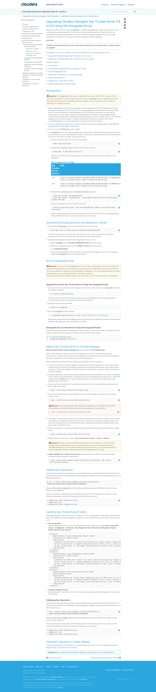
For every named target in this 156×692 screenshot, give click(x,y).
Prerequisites (53, 65)
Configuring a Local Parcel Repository (30, 84)
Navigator (83, 651)
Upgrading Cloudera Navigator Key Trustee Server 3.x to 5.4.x (69, 56)
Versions (99, 651)
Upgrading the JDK (28, 31)
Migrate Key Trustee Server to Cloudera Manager (65, 74)
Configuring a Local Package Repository (31, 80)
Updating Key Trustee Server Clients (61, 80)
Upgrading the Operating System (32, 33)
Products (105, 4)
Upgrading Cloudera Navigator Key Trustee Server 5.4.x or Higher (71, 59)
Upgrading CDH (27, 38)
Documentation (72, 665)
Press (63, 665)
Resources (39, 665)
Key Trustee (60, 651)
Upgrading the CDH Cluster (67, 110)
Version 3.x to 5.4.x (32, 51)
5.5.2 (93, 239)
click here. (83, 678)
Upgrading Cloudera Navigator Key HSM (33, 59)
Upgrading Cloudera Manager (31, 36)
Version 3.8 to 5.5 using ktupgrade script (33, 54)
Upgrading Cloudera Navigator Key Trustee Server (80, 16)
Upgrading (91, 651)
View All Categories (28, 20)
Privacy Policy (127, 668)
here (61, 686)
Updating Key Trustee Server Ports (63, 591)
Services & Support (118, 4)
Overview (25, 24)
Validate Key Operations (56, 77)
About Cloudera (28, 665)
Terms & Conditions (112, 668)
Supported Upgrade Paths (30, 29)
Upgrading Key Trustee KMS (33, 62)
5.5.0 (88, 239)
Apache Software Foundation (46, 678)
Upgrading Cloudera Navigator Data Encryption (41, 16)
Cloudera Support (101, 275)
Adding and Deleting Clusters (75, 368)
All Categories (109, 651)
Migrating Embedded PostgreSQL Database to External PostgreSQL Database (32, 75)
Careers (56, 665)
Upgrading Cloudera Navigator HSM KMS (33, 65)
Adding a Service (110, 417)
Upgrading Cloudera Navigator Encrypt (33, 69)
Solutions (131, 4)
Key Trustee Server (72, 651)
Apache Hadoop (57, 676)
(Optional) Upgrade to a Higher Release (62, 83)
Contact (48, 665)
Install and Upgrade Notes (30, 26)
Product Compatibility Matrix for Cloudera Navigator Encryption (80, 120)
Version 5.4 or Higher (32, 49)
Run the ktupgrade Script (57, 71)
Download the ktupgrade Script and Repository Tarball (67, 68)
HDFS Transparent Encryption (69, 124)
